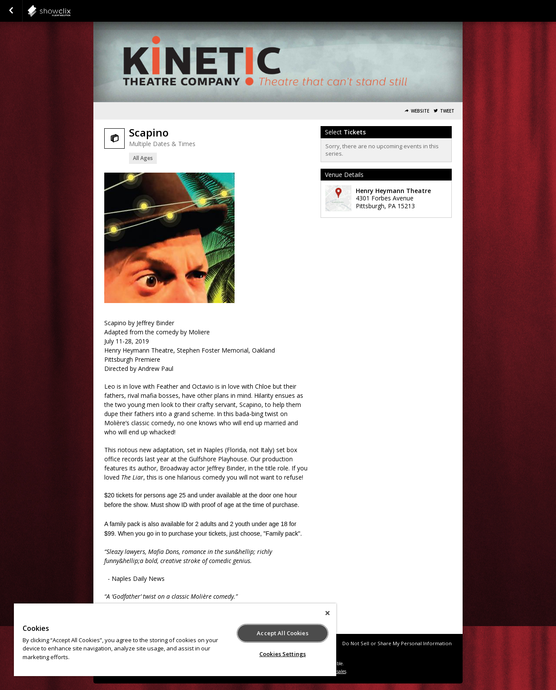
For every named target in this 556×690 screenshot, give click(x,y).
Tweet (447, 111)
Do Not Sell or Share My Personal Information (397, 643)
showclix (70, 10)
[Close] (327, 613)
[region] (175, 639)
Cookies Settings (282, 654)
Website (420, 111)
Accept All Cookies (282, 633)
